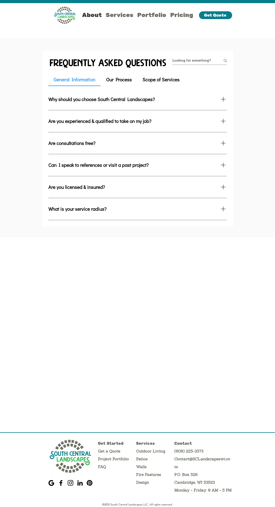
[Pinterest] (89, 483)
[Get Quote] (215, 15)
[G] (51, 483)
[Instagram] (70, 483)
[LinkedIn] (80, 483)
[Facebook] (61, 483)
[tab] (74, 79)
